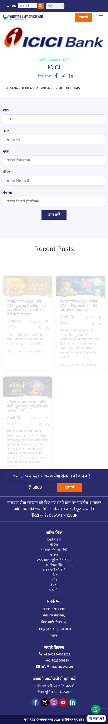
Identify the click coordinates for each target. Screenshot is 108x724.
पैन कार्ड (8, 192)
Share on (44, 75)
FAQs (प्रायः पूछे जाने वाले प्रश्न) (54, 559)
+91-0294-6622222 (54, 654)
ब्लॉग (54, 579)
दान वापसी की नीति (54, 569)
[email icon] (14, 6)
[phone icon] (8, 6)
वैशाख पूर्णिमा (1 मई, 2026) (54, 691)
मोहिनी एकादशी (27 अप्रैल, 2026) (54, 685)
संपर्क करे (53, 574)
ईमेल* (6, 172)
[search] (41, 6)
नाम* (6, 131)
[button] (63, 75)
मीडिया (54, 544)
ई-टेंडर (54, 584)
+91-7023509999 (57, 660)
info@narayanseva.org (54, 666)
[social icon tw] (45, 702)
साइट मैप (54, 590)
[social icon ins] (54, 702)
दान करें (83, 17)
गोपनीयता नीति (54, 564)
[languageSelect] (55, 6)
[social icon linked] (72, 702)
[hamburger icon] (101, 16)
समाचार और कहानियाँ (54, 549)
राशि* (6, 110)
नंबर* (6, 151)
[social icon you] (63, 702)
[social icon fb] (35, 702)
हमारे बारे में (53, 539)
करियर (54, 554)
